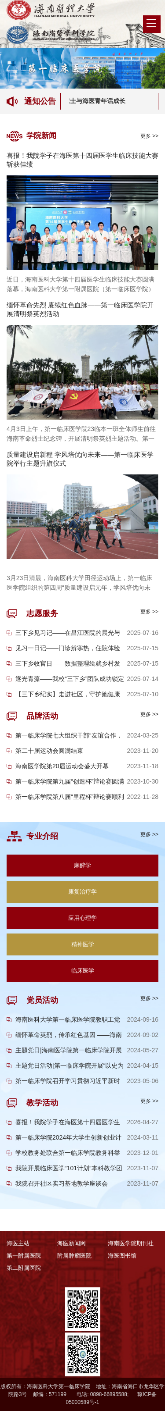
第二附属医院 (24, 1268)
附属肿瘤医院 (74, 1255)
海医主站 (18, 1243)
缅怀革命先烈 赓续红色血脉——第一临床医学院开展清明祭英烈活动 (80, 309)
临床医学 (82, 970)
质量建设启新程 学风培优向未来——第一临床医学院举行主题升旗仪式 (80, 459)
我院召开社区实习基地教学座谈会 (61, 1183)
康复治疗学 (82, 891)
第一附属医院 (24, 1255)
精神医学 (82, 944)
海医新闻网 (71, 1243)
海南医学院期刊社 (131, 1243)
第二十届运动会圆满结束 (49, 750)
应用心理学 (82, 918)
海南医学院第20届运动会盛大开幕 (62, 766)
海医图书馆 (122, 1255)
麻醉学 (82, 865)
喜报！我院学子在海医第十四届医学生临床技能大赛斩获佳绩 (82, 160)
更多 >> (149, 136)
